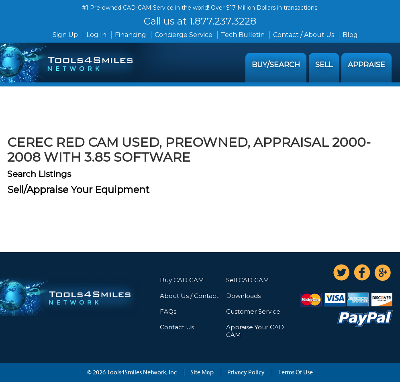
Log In (96, 35)
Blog (350, 35)
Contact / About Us (303, 35)
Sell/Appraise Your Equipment (78, 189)
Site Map (202, 372)
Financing (130, 35)
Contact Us (177, 327)
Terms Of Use (295, 372)
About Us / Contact (189, 296)
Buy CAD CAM (182, 280)
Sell (324, 64)
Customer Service (253, 311)
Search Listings (39, 174)
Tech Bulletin (243, 35)
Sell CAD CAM (247, 280)
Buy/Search (276, 64)
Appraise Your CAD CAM (255, 331)
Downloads (243, 296)
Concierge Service (183, 35)
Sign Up (65, 35)
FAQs (168, 311)
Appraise (366, 64)
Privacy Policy (246, 372)
